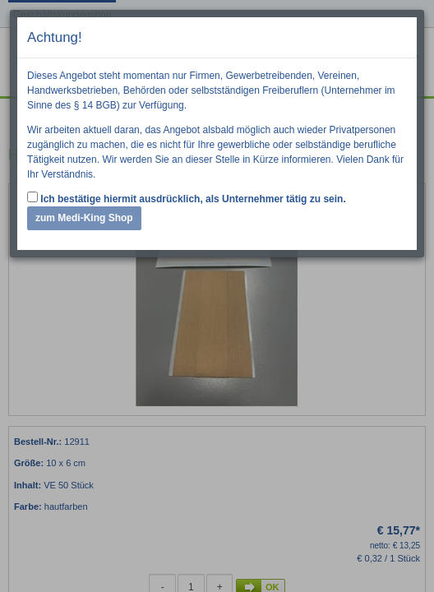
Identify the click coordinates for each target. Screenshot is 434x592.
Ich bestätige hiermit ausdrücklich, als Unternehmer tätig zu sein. (186, 198)
